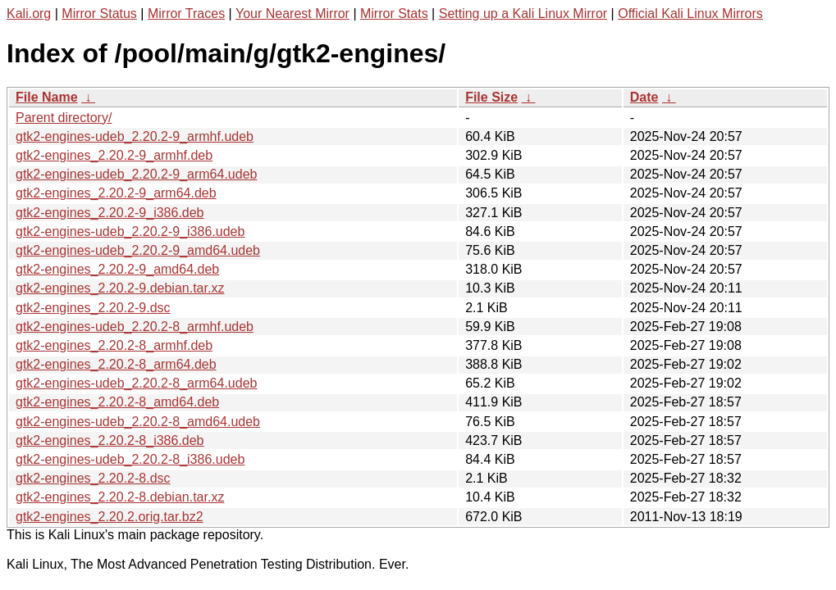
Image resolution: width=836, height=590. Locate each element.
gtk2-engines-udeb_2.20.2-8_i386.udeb (130, 459)
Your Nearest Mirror (292, 13)
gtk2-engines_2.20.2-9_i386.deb (110, 213)
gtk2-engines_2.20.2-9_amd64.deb (117, 269)
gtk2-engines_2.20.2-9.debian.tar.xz (120, 288)
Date (644, 97)
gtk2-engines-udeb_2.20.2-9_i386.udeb (130, 231)
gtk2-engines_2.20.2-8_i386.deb (110, 440)
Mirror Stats (394, 13)
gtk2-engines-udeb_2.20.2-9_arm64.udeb (136, 174)
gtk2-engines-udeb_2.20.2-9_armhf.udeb (135, 136)
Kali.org (29, 13)
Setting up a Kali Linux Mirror (523, 13)
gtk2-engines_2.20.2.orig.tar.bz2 (109, 517)
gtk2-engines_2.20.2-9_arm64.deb (116, 193)
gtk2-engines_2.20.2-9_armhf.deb (114, 155)
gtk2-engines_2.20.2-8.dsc (93, 478)
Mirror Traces (186, 13)
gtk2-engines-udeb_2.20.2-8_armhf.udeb (135, 327)
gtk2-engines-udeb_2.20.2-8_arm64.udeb (136, 383)
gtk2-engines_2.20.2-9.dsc (93, 308)
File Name (47, 97)
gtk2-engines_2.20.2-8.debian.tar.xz (120, 497)
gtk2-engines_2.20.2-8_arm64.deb (116, 364)
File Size (491, 97)
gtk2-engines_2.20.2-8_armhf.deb (114, 345)
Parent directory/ (64, 118)
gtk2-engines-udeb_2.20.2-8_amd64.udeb (138, 422)
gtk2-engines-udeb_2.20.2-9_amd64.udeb (138, 250)
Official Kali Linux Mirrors (690, 13)
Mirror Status (99, 13)
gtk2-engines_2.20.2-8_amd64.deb (117, 402)
